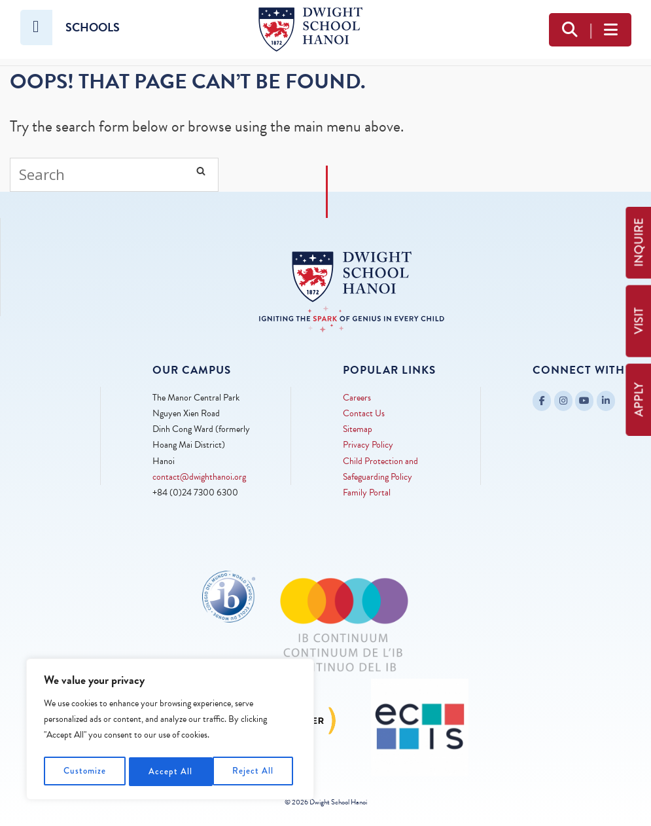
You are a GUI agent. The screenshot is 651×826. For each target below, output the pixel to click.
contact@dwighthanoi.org (199, 477)
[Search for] (114, 175)
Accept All (255, 771)
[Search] (201, 171)
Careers (357, 397)
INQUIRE (638, 242)
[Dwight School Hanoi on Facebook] (542, 401)
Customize (85, 771)
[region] (170, 731)
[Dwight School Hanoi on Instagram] (563, 401)
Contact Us (364, 413)
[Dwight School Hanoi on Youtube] (584, 401)
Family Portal (367, 492)
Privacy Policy (368, 445)
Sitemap (357, 429)
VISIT (638, 321)
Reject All (170, 771)
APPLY (638, 399)
